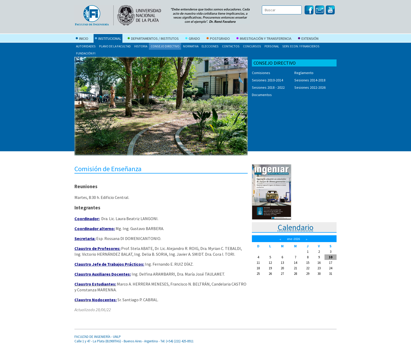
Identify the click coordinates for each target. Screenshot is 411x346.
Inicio (82, 39)
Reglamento (303, 72)
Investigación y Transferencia (263, 39)
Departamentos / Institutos (153, 39)
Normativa (190, 46)
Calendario (295, 227)
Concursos (252, 46)
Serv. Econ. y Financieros (301, 46)
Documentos (262, 94)
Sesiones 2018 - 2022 (268, 87)
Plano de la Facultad (115, 46)
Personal (271, 46)
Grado (192, 39)
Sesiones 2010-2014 (267, 80)
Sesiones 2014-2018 (310, 80)
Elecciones (210, 46)
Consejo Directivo (165, 46)
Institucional (108, 39)
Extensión (308, 39)
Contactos (231, 46)
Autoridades (86, 46)
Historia (140, 46)
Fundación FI (85, 53)
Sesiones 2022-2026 (310, 87)
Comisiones (261, 72)
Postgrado (218, 39)
